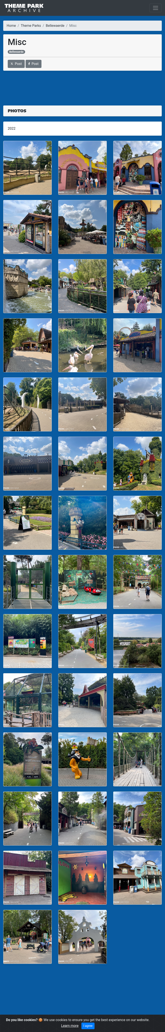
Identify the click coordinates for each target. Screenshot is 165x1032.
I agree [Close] (87, 1025)
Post (16, 64)
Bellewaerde (55, 26)
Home (11, 26)
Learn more (69, 1026)
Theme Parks (31, 26)
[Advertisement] (82, 85)
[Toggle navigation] (156, 8)
